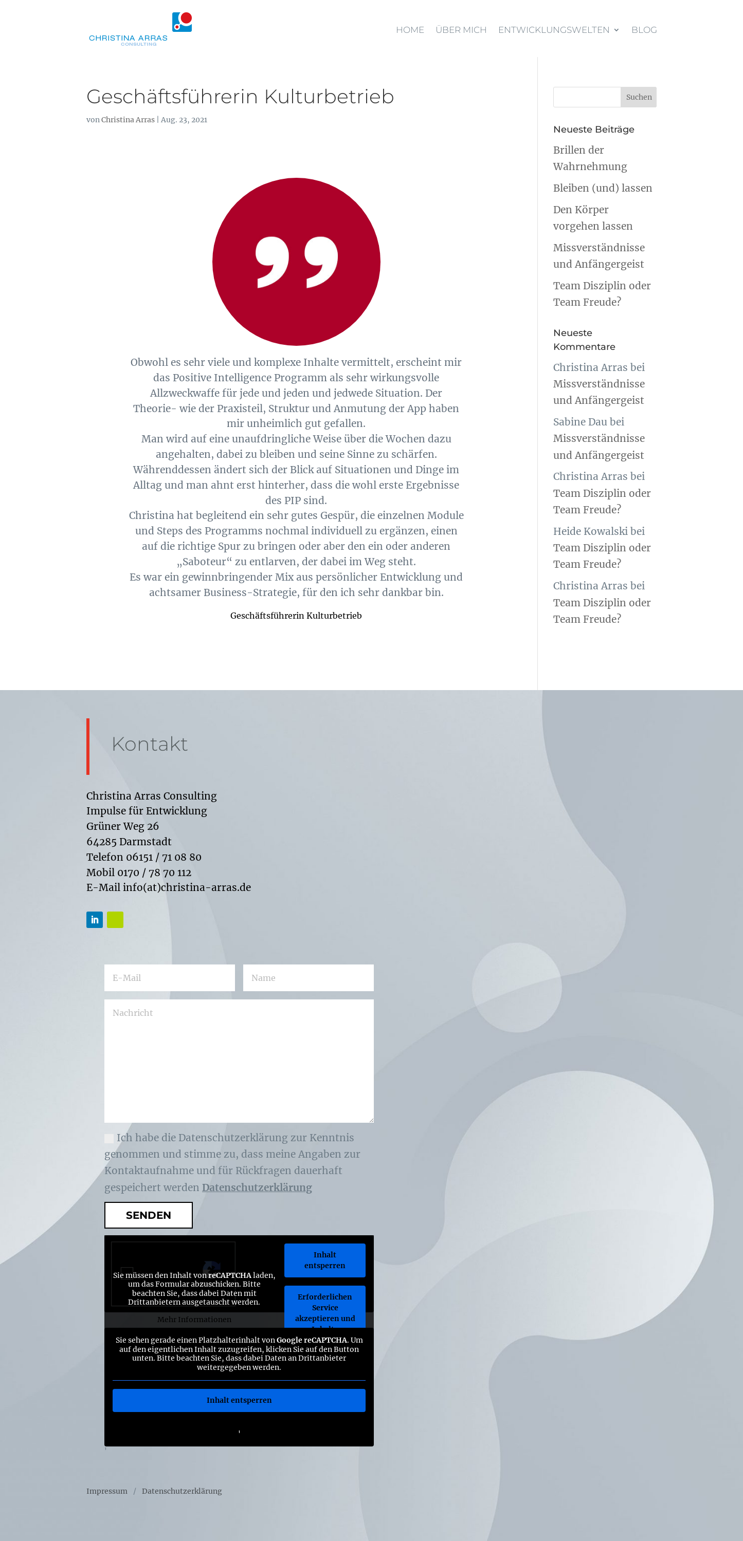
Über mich (461, 30)
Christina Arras (128, 119)
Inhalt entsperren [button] (325, 1260)
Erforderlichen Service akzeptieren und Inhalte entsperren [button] (325, 1318)
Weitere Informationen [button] (239, 1424)
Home (410, 30)
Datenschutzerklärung (257, 1187)
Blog (644, 30)
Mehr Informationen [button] (194, 1319)
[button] (22, 1518)
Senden (148, 1215)
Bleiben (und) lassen (603, 188)
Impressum (107, 1492)
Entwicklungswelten (554, 30)
